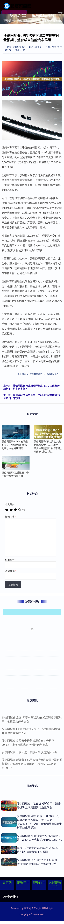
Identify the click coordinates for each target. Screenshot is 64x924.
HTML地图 (47, 908)
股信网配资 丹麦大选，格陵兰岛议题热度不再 (29, 752)
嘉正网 (7, 883)
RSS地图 (36, 908)
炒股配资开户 (55, 885)
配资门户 (39, 883)
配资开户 (23, 883)
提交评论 (13, 584)
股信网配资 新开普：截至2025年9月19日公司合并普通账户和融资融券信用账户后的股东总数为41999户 (32, 763)
